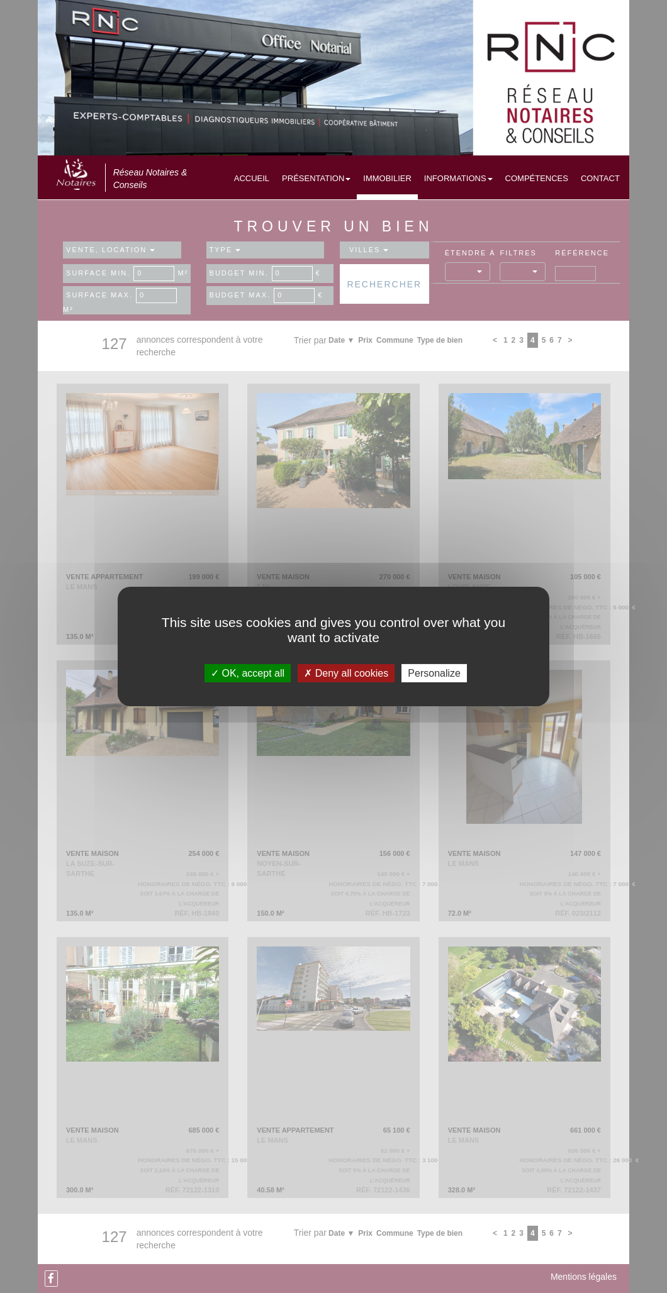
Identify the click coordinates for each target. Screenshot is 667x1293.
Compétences (536, 178)
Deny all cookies (346, 673)
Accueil (251, 178)
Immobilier (387, 178)
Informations (458, 178)
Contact (600, 178)
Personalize (434, 673)
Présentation (316, 178)
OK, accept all (247, 673)
